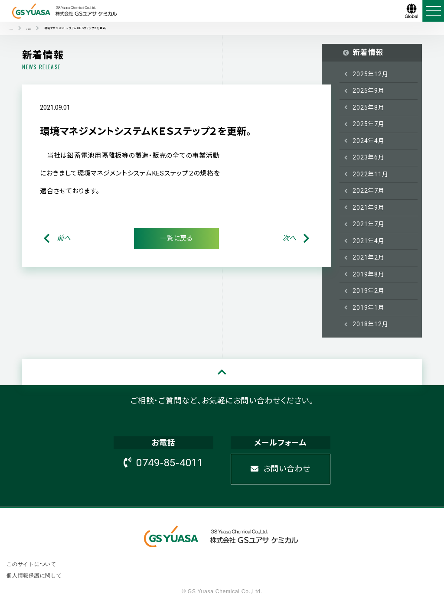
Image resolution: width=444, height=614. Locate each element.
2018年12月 (370, 324)
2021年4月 (368, 240)
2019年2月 (368, 290)
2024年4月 (368, 140)
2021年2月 (368, 257)
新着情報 (368, 52)
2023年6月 (368, 157)
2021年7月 (368, 224)
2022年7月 (368, 190)
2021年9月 (368, 207)
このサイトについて (31, 564)
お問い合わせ (280, 468)
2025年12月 (370, 74)
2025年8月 (368, 107)
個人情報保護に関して (34, 575)
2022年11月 (370, 174)
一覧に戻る (176, 238)
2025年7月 (368, 123)
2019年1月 (368, 307)
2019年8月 (368, 274)
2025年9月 (368, 90)
